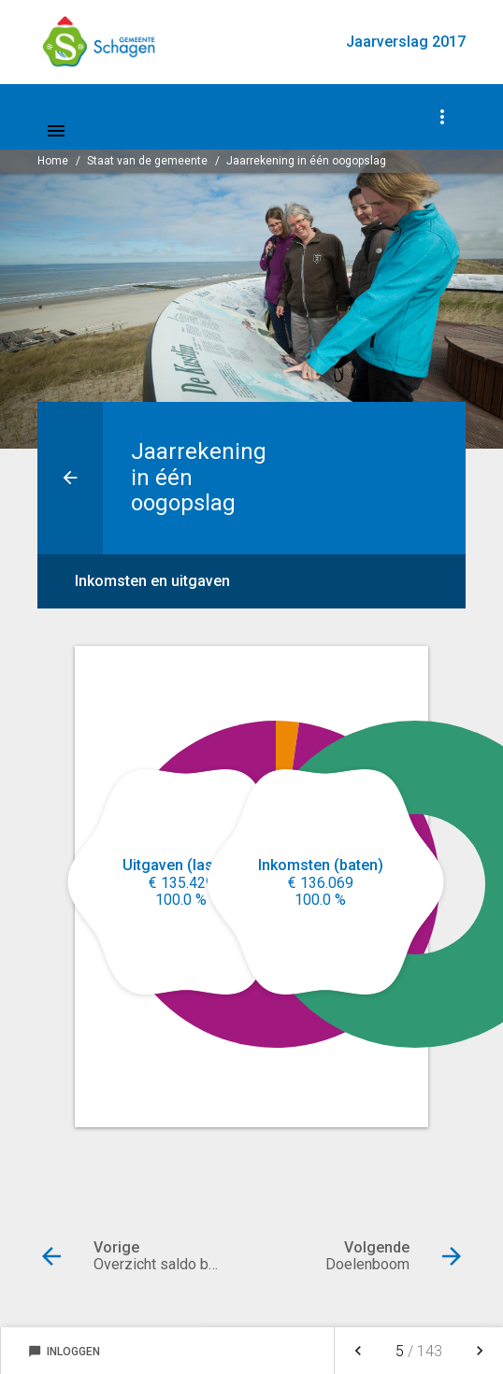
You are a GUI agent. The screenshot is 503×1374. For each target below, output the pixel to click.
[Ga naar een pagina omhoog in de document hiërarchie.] (70, 478)
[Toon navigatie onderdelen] (442, 117)
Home (52, 160)
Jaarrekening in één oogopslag (306, 160)
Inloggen (64, 1351)
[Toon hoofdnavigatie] (56, 131)
